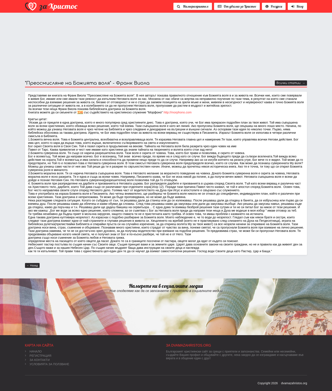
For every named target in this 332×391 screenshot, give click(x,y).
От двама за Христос (237, 6)
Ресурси (274, 6)
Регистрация (38, 355)
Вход (297, 6)
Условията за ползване (47, 364)
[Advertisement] (152, 46)
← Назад (32, 265)
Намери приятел (192, 6)
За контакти (37, 360)
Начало (33, 351)
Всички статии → (291, 83)
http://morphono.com (178, 112)
